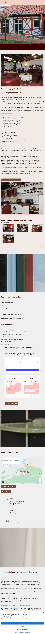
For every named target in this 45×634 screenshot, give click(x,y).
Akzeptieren (22, 623)
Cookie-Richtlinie (18, 632)
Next (42, 246)
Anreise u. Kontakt (11, 403)
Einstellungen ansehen (22, 629)
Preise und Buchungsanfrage (11, 179)
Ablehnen (22, 626)
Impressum (28, 632)
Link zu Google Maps (8, 486)
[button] (43, 612)
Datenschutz (23, 632)
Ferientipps (5, 491)
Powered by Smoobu (35, 396)
